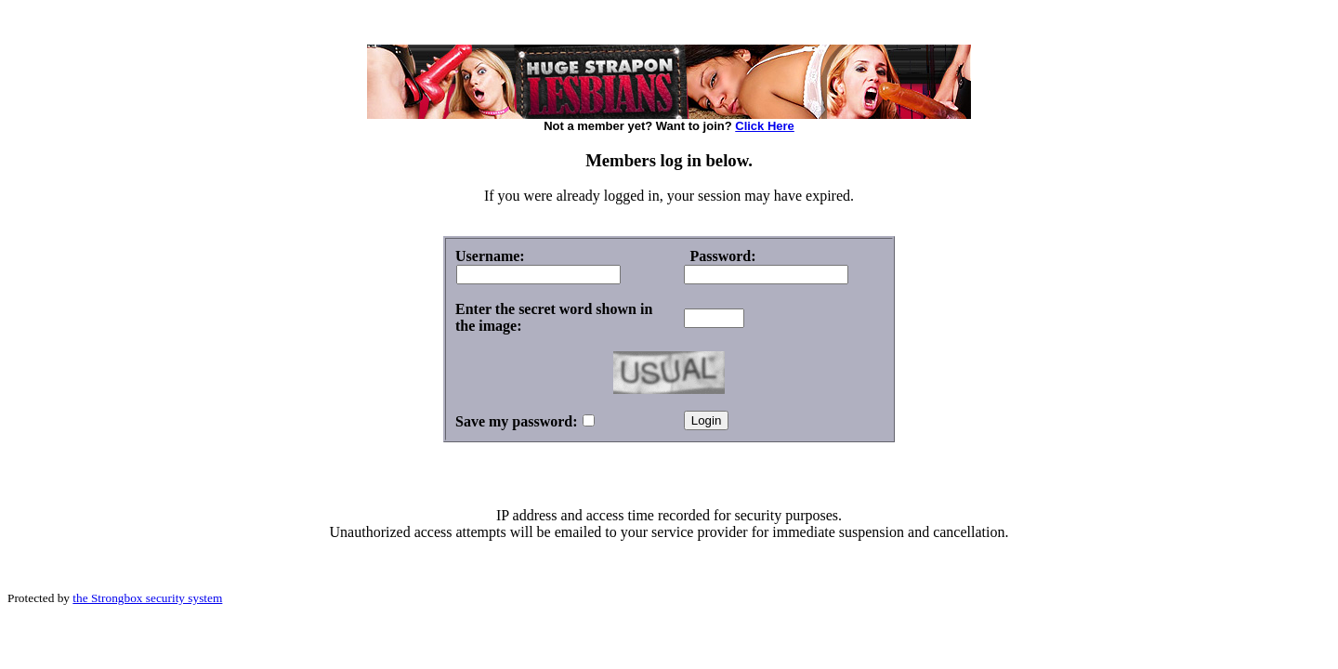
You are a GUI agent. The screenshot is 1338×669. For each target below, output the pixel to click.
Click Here (764, 126)
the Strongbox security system (147, 598)
